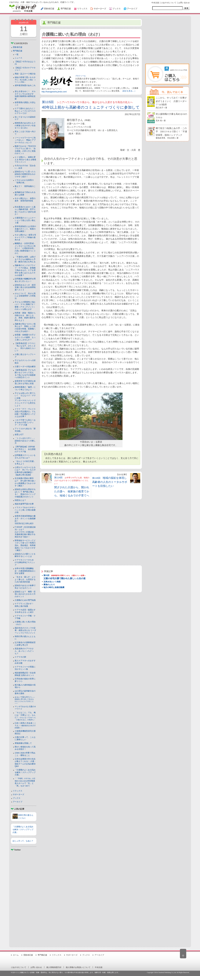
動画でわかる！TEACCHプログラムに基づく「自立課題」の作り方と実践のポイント (25, 150)
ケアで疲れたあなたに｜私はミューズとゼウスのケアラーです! (25, 110)
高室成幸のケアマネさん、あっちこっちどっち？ (24, 651)
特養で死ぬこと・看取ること (25, 754)
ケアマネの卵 (20, 657)
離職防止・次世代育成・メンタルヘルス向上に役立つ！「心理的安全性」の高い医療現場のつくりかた (25, 248)
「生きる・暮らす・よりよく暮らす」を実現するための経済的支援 (25, 579)
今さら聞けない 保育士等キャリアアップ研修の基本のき (25, 237)
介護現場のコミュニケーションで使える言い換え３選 (25, 220)
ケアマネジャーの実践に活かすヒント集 (25, 668)
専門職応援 (17, 51)
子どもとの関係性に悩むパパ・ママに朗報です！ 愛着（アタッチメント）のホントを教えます (26, 305)
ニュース (18, 58)
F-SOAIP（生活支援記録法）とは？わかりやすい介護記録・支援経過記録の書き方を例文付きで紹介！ (25, 532)
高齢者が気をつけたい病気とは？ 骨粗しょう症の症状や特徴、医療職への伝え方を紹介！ (25, 327)
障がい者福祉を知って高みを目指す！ (25, 748)
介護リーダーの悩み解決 (25, 366)
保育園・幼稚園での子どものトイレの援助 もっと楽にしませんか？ (25, 337)
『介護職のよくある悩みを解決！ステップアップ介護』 (25, 772)
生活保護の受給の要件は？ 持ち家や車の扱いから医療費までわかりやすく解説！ (25, 482)
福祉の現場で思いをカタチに (25, 79)
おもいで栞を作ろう (25, 700)
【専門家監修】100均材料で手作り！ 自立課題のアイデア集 (25, 449)
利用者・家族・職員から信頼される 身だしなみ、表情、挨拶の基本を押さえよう (25, 316)
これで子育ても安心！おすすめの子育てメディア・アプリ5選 (25, 422)
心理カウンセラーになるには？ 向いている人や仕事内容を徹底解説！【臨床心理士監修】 (25, 471)
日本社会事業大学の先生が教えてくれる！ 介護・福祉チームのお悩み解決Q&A (25, 762)
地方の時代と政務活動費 (53, 587)
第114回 (71, 486)
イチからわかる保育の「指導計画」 (24, 181)
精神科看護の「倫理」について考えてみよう (25, 388)
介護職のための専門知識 (25, 600)
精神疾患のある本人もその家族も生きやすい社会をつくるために (25, 125)
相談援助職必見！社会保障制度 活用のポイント (25, 674)
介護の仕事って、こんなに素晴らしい (25, 738)
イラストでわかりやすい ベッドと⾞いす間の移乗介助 (25, 509)
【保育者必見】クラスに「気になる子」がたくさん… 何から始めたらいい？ (25, 347)
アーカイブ (17, 802)
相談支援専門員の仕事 (24, 504)
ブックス (16, 798)
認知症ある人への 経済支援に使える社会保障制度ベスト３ (25, 287)
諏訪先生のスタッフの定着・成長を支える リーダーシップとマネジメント (25, 630)
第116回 (109, 482)
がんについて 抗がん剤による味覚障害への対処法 (25, 295)
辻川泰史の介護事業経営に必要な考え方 (25, 643)
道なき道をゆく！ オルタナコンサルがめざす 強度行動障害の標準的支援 (25, 95)
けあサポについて (168, 3)
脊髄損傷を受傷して (23, 743)
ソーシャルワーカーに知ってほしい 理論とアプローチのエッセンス (25, 140)
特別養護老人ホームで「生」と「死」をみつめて (25, 782)
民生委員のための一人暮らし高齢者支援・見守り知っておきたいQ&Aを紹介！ (25, 210)
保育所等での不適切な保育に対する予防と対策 (25, 382)
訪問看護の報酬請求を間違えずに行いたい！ (25, 280)
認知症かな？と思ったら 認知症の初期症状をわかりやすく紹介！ (26, 174)
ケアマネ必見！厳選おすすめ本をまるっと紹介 (25, 611)
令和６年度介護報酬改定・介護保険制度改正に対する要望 (25, 570)
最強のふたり (49, 584)
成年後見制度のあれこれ (25, 85)
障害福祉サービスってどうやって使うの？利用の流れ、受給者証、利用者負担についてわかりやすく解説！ (25, 545)
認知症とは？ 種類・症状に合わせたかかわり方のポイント (25, 594)
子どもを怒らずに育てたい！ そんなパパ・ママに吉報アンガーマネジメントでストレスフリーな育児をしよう (25, 399)
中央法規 (155, 3)
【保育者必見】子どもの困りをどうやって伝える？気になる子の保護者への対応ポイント (25, 374)
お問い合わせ (184, 3)
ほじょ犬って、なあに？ (22, 841)
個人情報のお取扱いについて (78, 967)
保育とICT (19, 434)
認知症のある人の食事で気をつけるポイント (25, 586)
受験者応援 (17, 47)
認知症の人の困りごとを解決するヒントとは (25, 555)
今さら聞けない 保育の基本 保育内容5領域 (25, 199)
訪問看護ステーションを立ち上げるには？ (25, 456)
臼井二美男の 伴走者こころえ (25, 725)
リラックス (17, 791)
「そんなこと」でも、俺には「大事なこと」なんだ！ (25, 716)
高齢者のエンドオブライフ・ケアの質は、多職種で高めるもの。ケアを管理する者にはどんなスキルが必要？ (25, 270)
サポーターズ (18, 794)
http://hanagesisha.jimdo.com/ (54, 92)
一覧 (16, 54)
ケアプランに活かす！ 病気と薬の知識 (25, 605)
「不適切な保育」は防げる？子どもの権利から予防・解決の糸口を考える (25, 259)
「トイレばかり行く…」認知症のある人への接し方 (25, 440)
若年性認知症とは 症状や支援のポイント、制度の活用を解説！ (25, 228)
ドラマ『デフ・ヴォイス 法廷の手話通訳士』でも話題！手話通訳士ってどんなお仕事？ (25, 413)
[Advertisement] (23, 897)
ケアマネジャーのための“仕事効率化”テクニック (25, 562)
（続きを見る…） (128, 91)
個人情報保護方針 (54, 967)
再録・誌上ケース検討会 (25, 74)
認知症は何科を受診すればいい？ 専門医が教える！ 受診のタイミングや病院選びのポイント (25, 493)
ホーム (16, 955)
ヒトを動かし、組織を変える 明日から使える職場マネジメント (25, 159)
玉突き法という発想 (52, 582)
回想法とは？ (20, 500)
